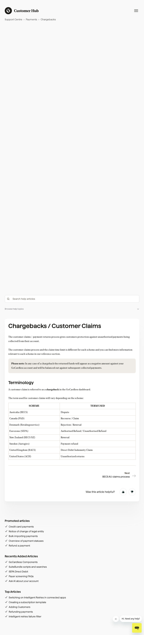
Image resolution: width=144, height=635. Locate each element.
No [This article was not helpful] (132, 491)
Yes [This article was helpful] (123, 491)
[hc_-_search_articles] (72, 299)
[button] (72, 309)
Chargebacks (48, 19)
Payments (31, 19)
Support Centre (13, 19)
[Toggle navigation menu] (136, 10)
